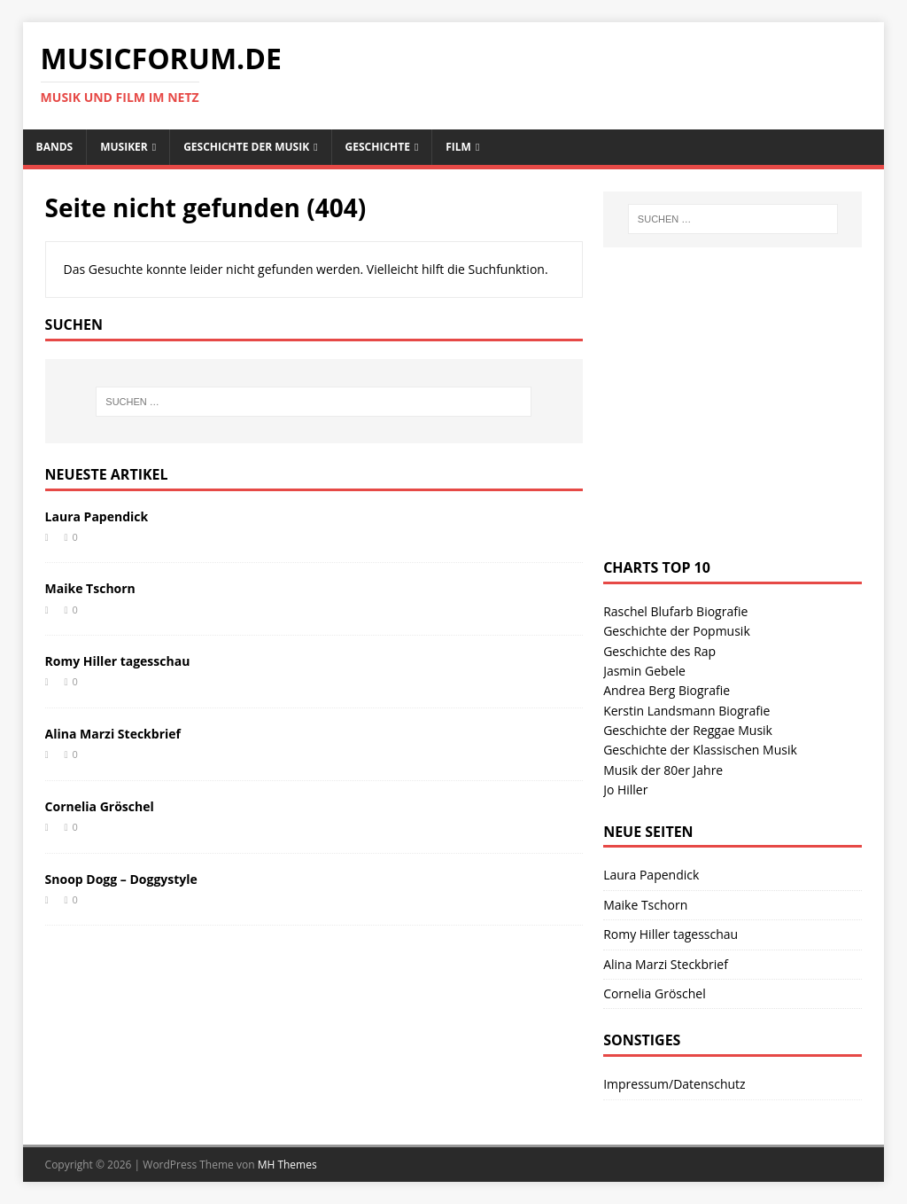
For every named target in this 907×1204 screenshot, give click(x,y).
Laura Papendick (97, 516)
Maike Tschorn (90, 588)
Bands (55, 146)
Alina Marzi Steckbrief (113, 733)
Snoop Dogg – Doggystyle (121, 879)
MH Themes (287, 1164)
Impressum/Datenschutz (674, 1083)
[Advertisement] (736, 420)
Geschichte (377, 146)
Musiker (124, 146)
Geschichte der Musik (246, 146)
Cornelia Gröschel (99, 806)
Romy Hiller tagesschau (117, 661)
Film (458, 146)
